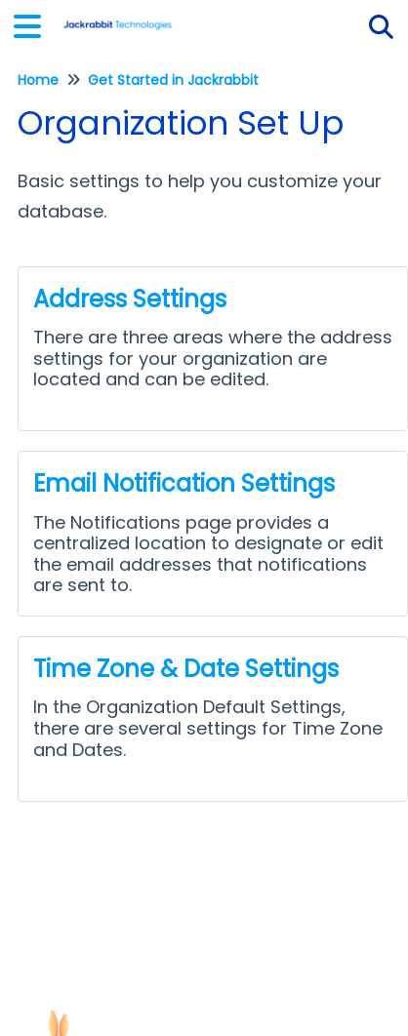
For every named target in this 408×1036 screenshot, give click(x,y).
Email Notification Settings (184, 483)
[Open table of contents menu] (34, 24)
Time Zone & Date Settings (186, 669)
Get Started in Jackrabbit (173, 80)
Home (38, 80)
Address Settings (129, 299)
